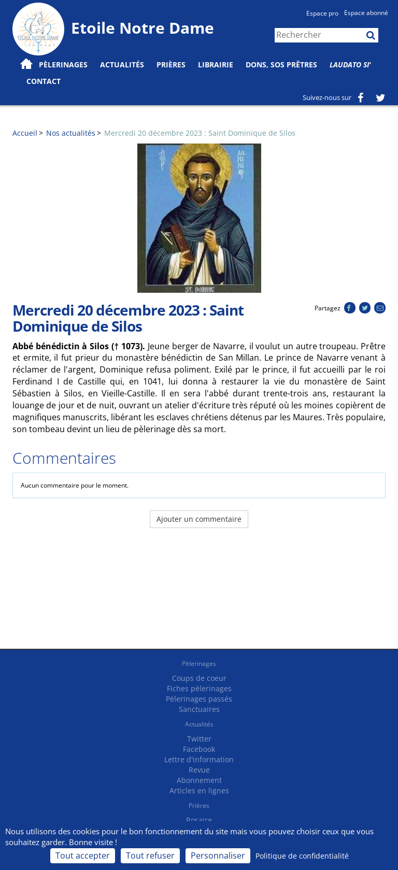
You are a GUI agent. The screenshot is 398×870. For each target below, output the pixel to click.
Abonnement (199, 780)
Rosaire (199, 820)
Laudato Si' (350, 64)
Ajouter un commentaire (199, 519)
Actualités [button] (122, 64)
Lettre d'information (199, 759)
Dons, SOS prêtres (281, 64)
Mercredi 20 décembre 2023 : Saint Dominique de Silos (199, 133)
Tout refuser (150, 855)
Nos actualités (70, 133)
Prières (171, 64)
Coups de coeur (199, 678)
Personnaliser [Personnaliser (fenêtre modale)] (218, 855)
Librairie (215, 64)
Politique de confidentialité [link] (302, 856)
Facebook (199, 749)
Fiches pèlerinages (199, 688)
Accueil (24, 133)
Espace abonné (366, 12)
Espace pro (322, 13)
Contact (43, 81)
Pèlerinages (199, 663)
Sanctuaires (199, 709)
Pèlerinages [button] (63, 64)
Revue (199, 770)
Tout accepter (82, 855)
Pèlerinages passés (199, 699)
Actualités (199, 724)
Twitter (199, 739)
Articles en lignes (199, 790)
